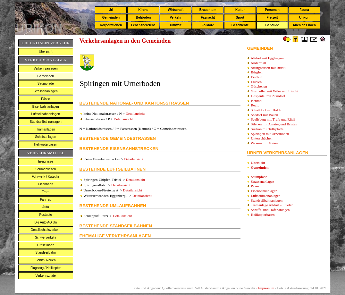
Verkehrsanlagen (46, 68)
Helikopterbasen (45, 144)
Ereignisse (45, 161)
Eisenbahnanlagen (45, 106)
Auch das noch (304, 25)
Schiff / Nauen (46, 260)
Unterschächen (261, 138)
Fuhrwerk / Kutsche (45, 176)
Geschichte (240, 25)
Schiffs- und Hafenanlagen (270, 210)
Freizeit (272, 17)
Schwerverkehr (45, 237)
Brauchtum (207, 10)
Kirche (143, 10)
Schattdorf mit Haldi (266, 110)
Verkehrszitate (46, 275)
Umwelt (175, 25)
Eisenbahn (45, 184)
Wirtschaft (175, 10)
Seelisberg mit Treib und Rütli (273, 119)
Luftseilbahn (45, 245)
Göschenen (259, 86)
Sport (240, 17)
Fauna (304, 10)
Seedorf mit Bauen (264, 115)
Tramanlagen (45, 129)
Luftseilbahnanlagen (45, 114)
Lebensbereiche (143, 25)
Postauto (45, 214)
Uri (111, 10)
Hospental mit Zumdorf (268, 96)
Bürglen (256, 72)
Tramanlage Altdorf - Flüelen (272, 205)
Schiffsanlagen (45, 137)
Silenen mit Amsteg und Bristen (274, 124)
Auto (45, 207)
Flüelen (256, 82)
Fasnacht (208, 17)
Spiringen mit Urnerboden (270, 134)
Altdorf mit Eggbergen (267, 58)
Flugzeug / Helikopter (45, 268)
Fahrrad (45, 199)
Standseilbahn (46, 252)
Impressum (266, 288)
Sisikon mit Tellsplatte (267, 129)
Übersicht (45, 51)
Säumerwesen (45, 169)
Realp (255, 105)
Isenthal (256, 101)
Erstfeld (256, 77)
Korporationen (111, 25)
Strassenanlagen (46, 91)
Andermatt (258, 63)
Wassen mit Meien (264, 143)
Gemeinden (111, 17)
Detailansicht (135, 113)
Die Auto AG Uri (45, 222)
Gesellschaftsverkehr (46, 230)
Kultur (240, 10)
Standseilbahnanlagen (46, 121)
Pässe (45, 99)
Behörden (143, 17)
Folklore (208, 25)
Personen (272, 10)
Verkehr (175, 17)
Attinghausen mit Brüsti (268, 68)
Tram (45, 192)
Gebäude (272, 25)
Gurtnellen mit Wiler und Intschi (274, 91)
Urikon (304, 17)
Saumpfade (46, 83)
